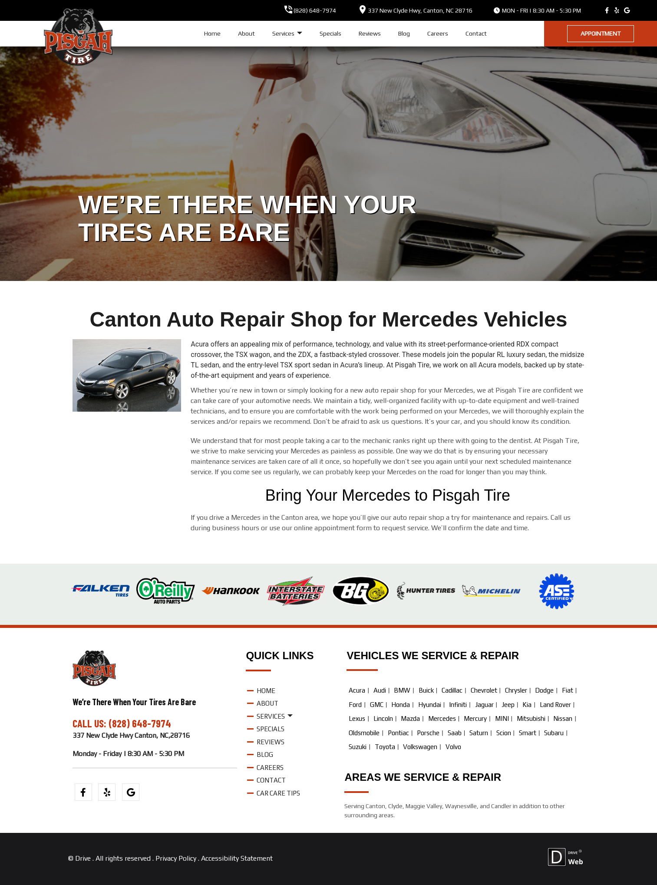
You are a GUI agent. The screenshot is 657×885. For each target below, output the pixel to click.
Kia (527, 704)
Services (287, 34)
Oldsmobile (364, 732)
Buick (426, 690)
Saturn (478, 732)
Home (212, 33)
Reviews (370, 33)
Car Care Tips (278, 793)
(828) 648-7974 (315, 10)
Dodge (544, 690)
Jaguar (484, 704)
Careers (437, 33)
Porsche (428, 732)
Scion (503, 732)
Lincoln (383, 718)
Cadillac (452, 690)
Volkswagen (420, 746)
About (246, 33)
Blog (404, 33)
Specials (330, 33)
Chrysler (516, 690)
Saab (455, 732)
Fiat (567, 690)
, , (420, 10)
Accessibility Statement (237, 858)
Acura (357, 690)
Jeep (508, 704)
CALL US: (91, 723)
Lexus (357, 718)
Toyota (385, 746)
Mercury (475, 718)
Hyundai (429, 704)
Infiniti (458, 704)
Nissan (562, 718)
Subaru (554, 732)
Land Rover (555, 704)
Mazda (410, 718)
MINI (502, 718)
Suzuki (357, 746)
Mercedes (442, 718)
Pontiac (398, 732)
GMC (376, 704)
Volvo (453, 746)
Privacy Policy (176, 858)
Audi (379, 690)
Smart (527, 732)
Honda (400, 704)
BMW (402, 690)
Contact (476, 33)
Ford (355, 704)
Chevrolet (484, 690)
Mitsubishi (531, 718)
